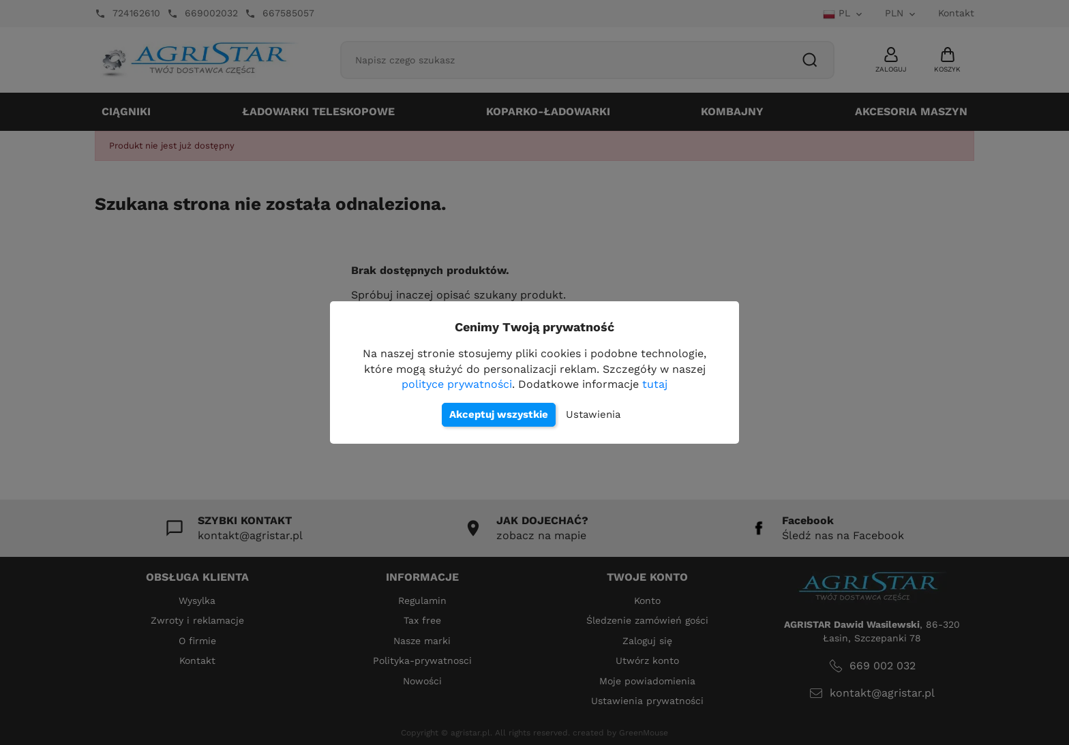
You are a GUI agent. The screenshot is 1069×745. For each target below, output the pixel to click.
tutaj (654, 384)
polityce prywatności (457, 384)
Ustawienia (593, 414)
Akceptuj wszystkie (498, 414)
